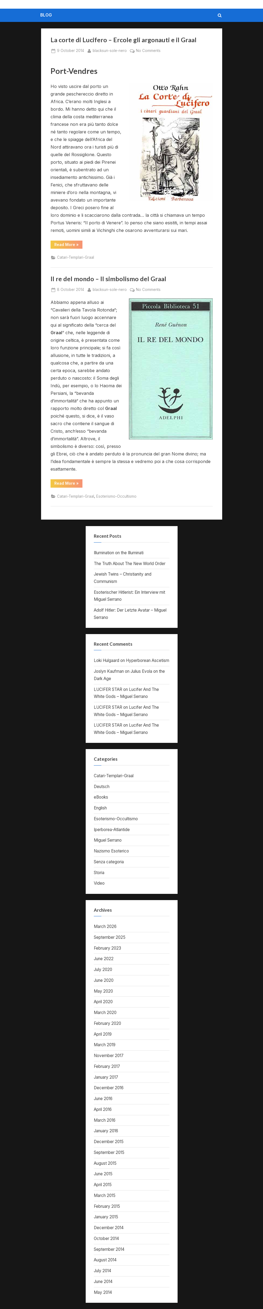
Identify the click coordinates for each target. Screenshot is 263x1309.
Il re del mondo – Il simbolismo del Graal (108, 279)
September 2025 (109, 937)
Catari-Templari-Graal (75, 257)
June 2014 (103, 1281)
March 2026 (105, 926)
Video (99, 883)
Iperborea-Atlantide (112, 829)
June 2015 (103, 1173)
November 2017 (109, 1055)
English (100, 808)
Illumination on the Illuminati (119, 552)
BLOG (46, 15)
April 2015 (103, 1184)
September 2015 (109, 1152)
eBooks (101, 797)
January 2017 (106, 1077)
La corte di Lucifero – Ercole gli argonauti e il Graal (124, 40)
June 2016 (103, 1098)
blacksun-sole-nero (110, 50)
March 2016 (104, 1120)
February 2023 (107, 948)
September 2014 (109, 1249)
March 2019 (104, 1044)
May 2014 (103, 1292)
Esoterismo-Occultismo (116, 496)
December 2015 (109, 1141)
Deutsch (101, 786)
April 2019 (103, 1034)
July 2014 (102, 1270)
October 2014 (106, 1238)
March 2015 (104, 1195)
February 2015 (107, 1206)
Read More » (68, 245)
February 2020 (107, 1023)
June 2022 (104, 958)
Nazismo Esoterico (111, 851)
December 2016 (109, 1087)
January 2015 (106, 1216)
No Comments (148, 51)
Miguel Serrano (108, 840)
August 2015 (105, 1163)
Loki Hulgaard (106, 660)
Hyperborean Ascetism (147, 660)
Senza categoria (109, 861)
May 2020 (103, 991)
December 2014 (109, 1227)
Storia (99, 872)
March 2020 (105, 1012)
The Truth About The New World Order (129, 563)
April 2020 (103, 1001)
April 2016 (103, 1109)
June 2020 (104, 980)
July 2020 (103, 969)
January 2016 (106, 1130)
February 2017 (107, 1066)
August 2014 (105, 1259)
